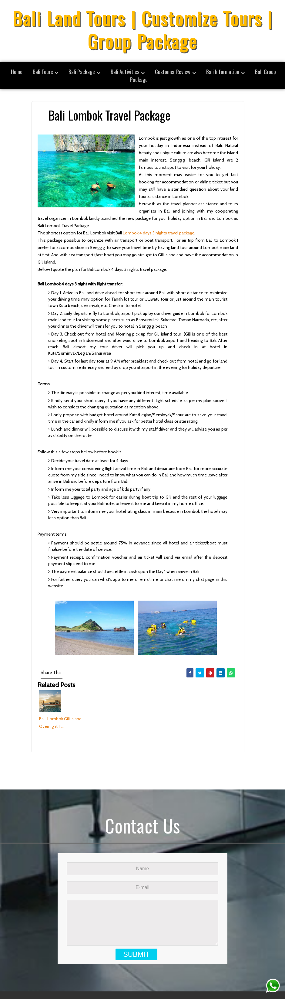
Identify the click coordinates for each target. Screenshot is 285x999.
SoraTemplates (122, 985)
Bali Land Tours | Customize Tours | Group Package (142, 29)
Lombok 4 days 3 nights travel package (158, 233)
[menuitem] (45, 71)
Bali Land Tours (188, 985)
